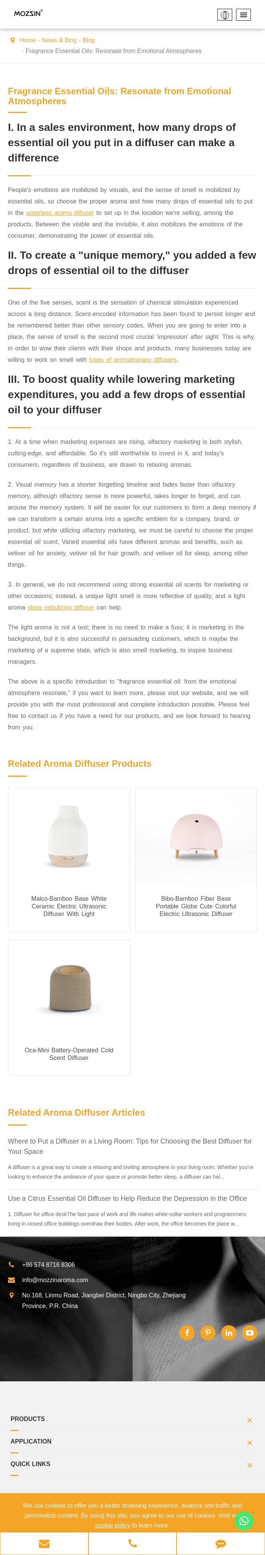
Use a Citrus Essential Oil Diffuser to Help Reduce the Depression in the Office (127, 1198)
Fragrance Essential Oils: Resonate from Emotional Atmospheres (114, 51)
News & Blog (59, 40)
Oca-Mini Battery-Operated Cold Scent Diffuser (69, 1054)
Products (132, 1421)
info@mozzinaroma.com (48, 1280)
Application (132, 1443)
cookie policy (112, 1525)
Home (28, 40)
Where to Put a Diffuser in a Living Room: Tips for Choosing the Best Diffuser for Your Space (130, 1146)
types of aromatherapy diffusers (133, 359)
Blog (89, 40)
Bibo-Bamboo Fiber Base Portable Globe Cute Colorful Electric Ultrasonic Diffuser (196, 906)
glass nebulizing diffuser (61, 607)
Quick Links (132, 1466)
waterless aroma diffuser (60, 213)
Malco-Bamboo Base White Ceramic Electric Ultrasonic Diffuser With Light (69, 906)
